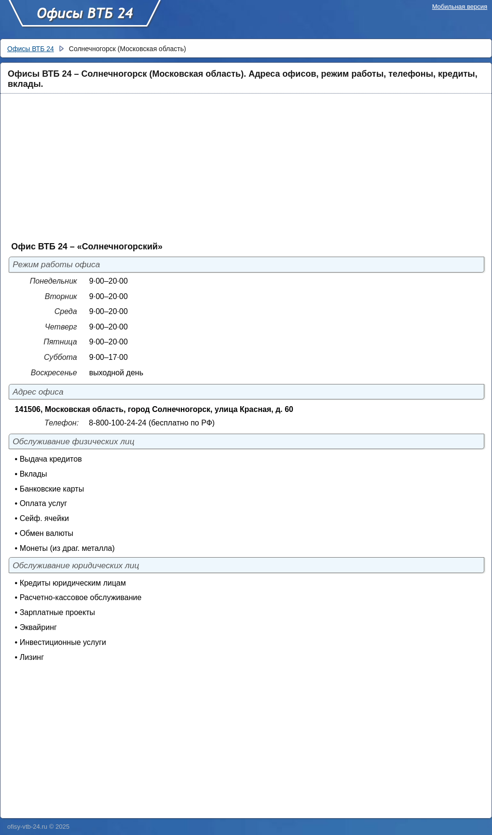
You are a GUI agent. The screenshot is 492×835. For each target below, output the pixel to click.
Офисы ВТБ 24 (84, 18)
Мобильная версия (459, 6)
